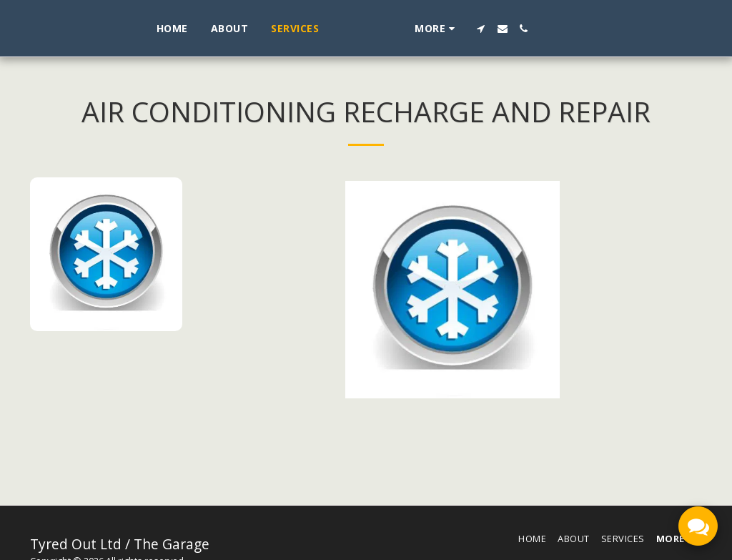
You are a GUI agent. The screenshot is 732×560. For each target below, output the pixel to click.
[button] (537, 29)
